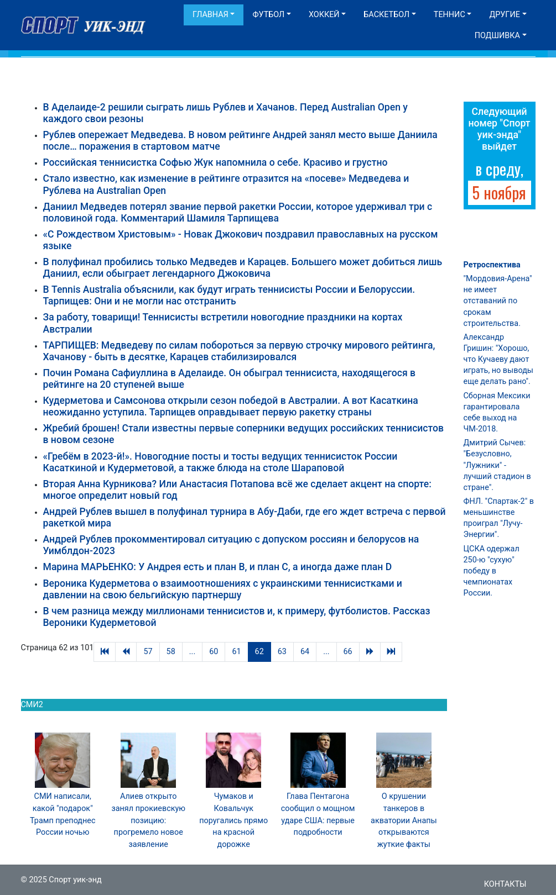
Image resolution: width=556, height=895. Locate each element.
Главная (210, 14)
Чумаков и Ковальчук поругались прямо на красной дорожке (233, 820)
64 (304, 651)
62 (259, 651)
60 (213, 651)
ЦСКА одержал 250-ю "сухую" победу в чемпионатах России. (491, 571)
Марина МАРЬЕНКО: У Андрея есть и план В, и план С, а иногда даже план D (217, 566)
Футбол (268, 14)
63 (282, 651)
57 (147, 651)
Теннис (449, 14)
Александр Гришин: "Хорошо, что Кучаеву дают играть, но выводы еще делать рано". (499, 360)
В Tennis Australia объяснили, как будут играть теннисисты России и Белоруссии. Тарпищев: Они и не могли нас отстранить (229, 295)
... (192, 651)
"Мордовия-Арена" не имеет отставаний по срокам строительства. (498, 301)
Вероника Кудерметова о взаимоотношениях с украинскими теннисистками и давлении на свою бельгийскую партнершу (222, 589)
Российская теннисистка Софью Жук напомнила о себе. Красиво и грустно (215, 162)
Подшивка (497, 35)
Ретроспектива (492, 265)
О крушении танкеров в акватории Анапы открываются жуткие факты (404, 820)
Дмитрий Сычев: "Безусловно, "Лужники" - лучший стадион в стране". (497, 465)
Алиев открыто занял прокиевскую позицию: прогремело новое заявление (148, 820)
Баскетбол (386, 14)
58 (171, 651)
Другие (504, 14)
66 (348, 651)
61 (236, 651)
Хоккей (324, 14)
